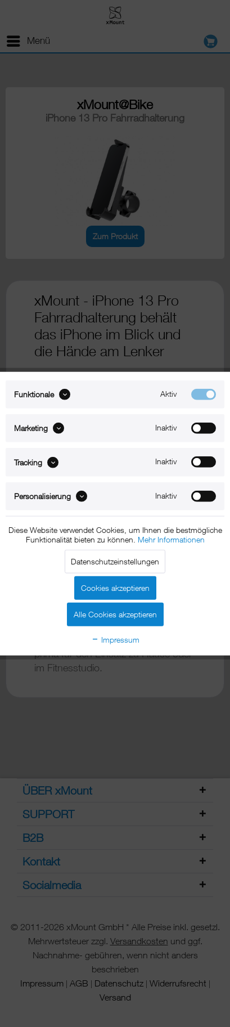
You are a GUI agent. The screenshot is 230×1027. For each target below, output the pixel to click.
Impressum (115, 639)
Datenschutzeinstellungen (115, 561)
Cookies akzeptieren (115, 588)
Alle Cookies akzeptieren (115, 614)
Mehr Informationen (171, 539)
